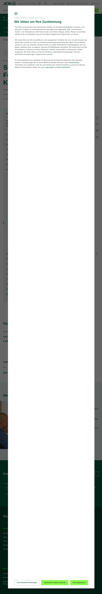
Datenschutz (74, 62)
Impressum (49, 67)
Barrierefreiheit (63, 67)
